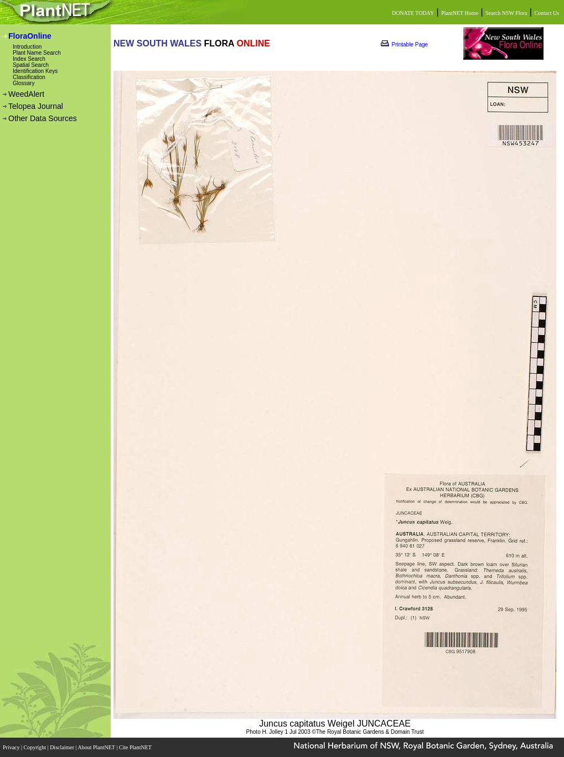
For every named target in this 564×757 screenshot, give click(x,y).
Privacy (12, 747)
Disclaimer (62, 747)
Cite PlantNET (136, 747)
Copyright (36, 747)
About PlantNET (96, 747)
